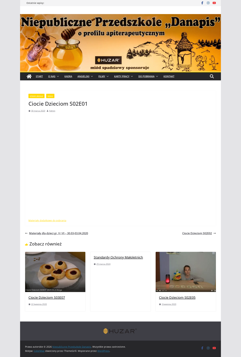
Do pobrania (146, 76)
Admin (52, 110)
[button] (57, 76)
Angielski (83, 76)
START (39, 76)
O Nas (51, 76)
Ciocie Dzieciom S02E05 (177, 297)
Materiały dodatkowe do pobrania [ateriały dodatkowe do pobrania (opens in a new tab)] (47, 220)
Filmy (101, 76)
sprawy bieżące (36, 96)
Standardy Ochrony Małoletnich (118, 257)
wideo (50, 96)
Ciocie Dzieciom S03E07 (46, 297)
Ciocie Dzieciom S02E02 (199, 233)
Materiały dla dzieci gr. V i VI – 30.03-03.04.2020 (56, 233)
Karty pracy (121, 76)
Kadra (68, 76)
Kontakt (169, 76)
